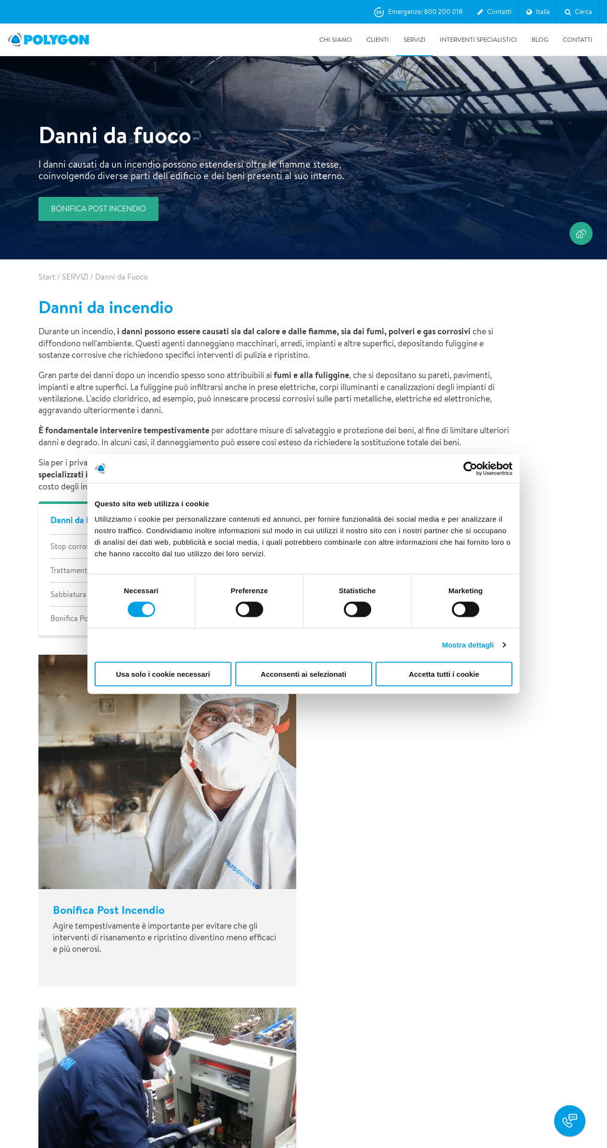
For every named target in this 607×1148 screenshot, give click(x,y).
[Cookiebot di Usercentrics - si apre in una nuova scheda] (470, 469)
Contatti (578, 40)
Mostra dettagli (468, 645)
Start (46, 277)
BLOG (540, 40)
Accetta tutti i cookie (444, 674)
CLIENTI (377, 40)
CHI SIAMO (335, 40)
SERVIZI (414, 40)
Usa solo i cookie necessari (163, 674)
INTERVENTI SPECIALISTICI (478, 40)
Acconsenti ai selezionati (303, 674)
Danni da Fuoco (79, 520)
